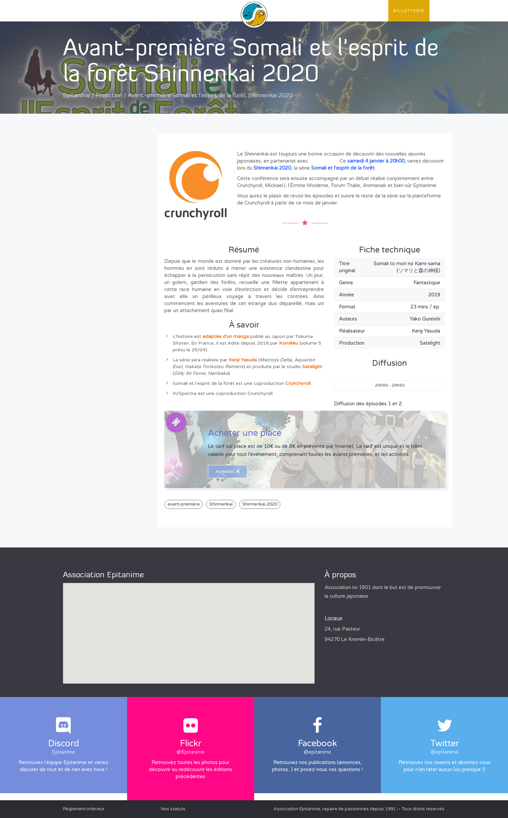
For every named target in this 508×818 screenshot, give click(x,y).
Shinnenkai (221, 504)
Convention (332, 10)
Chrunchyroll (323, 161)
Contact (371, 10)
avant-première (183, 504)
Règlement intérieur (84, 809)
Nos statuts (173, 809)
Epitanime (76, 96)
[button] (188, 627)
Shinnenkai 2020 (259, 504)
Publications (136, 10)
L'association (88, 10)
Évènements (181, 10)
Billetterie (409, 10)
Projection (109, 96)
